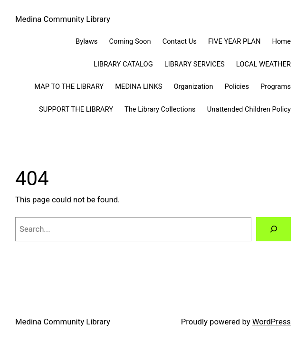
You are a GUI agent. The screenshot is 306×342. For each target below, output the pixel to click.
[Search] (273, 229)
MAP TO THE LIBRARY (69, 86)
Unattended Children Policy (249, 109)
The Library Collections (160, 109)
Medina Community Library (62, 19)
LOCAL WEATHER (263, 64)
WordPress (271, 321)
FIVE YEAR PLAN (234, 41)
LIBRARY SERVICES (194, 64)
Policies (237, 86)
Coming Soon (130, 41)
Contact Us (180, 41)
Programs (275, 86)
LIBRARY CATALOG (123, 64)
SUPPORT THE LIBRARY (76, 109)
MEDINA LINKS (138, 86)
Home (281, 41)
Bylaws (86, 41)
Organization (193, 86)
